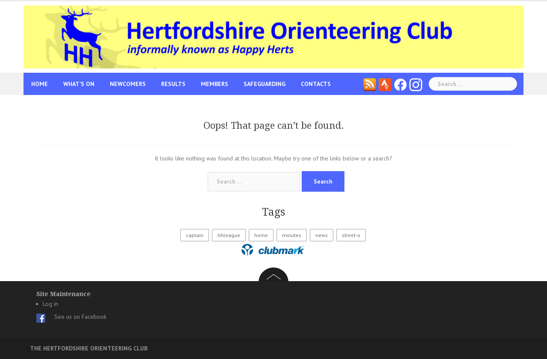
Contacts (316, 84)
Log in (50, 304)
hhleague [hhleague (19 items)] (229, 235)
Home (39, 84)
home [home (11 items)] (261, 235)
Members (214, 84)
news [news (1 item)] (321, 235)
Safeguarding (264, 84)
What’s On (78, 84)
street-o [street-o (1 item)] (351, 235)
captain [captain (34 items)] (194, 235)
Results (173, 84)
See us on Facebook (80, 316)
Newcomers (128, 84)
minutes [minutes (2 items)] (291, 235)
